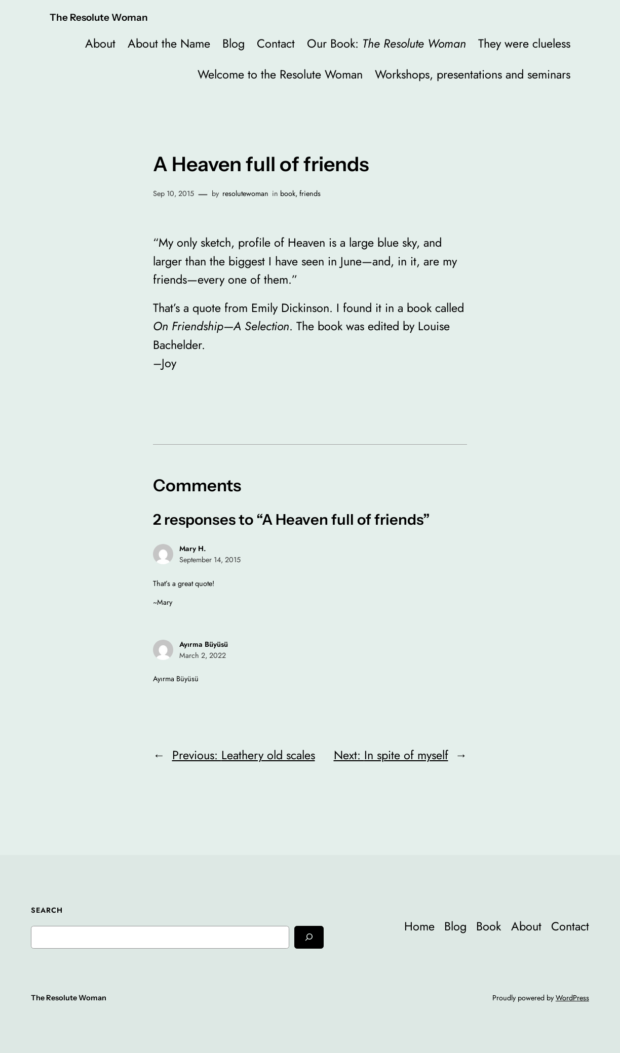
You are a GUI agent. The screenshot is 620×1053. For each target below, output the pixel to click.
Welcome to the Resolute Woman (280, 74)
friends (310, 193)
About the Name (169, 43)
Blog (233, 43)
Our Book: (386, 43)
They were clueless (524, 43)
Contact (276, 43)
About (100, 43)
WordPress (572, 998)
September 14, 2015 (210, 560)
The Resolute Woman (99, 17)
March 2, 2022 (202, 655)
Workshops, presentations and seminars (472, 74)
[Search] (309, 937)
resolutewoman (245, 193)
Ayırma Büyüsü (203, 644)
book (287, 193)
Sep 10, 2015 (173, 193)
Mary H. (192, 548)
